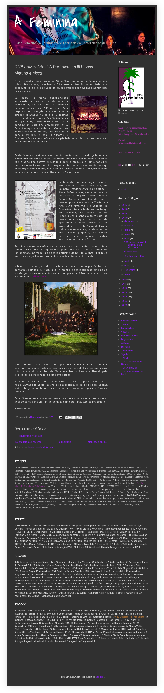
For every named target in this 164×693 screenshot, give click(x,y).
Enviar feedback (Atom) (41, 447)
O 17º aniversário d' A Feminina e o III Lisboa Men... (135, 245)
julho (127, 230)
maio (127, 238)
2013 (124, 217)
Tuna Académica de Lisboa (131, 363)
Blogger (100, 676)
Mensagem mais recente (28, 442)
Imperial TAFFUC (130, 335)
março (128, 265)
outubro (129, 225)
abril (127, 261)
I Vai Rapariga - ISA (134, 256)
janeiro (128, 274)
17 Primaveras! (131, 251)
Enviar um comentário (30, 435)
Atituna (125, 343)
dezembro (130, 221)
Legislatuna (127, 339)
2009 (125, 292)
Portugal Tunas (129, 320)
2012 (124, 279)
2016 (125, 205)
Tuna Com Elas (129, 367)
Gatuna (125, 331)
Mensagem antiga (97, 442)
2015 (124, 209)
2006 (125, 305)
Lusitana (125, 346)
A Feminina (46, 22)
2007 (125, 301)
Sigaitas (125, 354)
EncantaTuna (128, 328)
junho (127, 234)
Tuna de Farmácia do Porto (132, 373)
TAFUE (124, 357)
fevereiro (130, 270)
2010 (125, 288)
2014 (125, 213)
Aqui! (123, 189)
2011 (124, 283)
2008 (125, 296)
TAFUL (124, 324)
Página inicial (65, 442)
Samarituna (127, 350)
